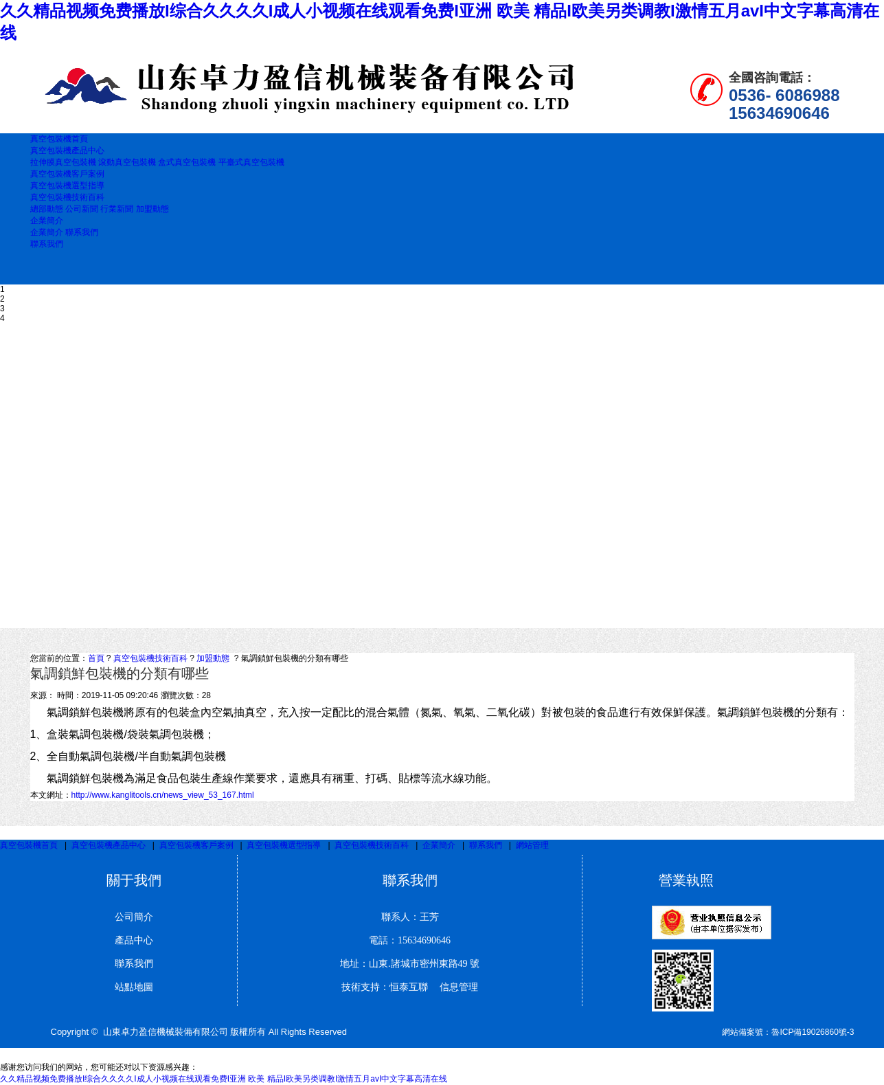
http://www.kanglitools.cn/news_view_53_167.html (162, 795)
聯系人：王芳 (410, 917)
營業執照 (686, 880)
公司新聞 (81, 209)
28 (206, 695)
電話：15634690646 (410, 940)
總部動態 (46, 209)
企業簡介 (46, 232)
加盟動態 (152, 209)
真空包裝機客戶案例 (196, 845)
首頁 (96, 658)
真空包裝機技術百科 (150, 658)
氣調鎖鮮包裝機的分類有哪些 (294, 658)
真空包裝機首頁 (29, 845)
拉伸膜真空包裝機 (64, 162)
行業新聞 (116, 209)
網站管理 (532, 845)
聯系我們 (81, 232)
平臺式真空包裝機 (251, 162)
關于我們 (133, 880)
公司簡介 (134, 917)
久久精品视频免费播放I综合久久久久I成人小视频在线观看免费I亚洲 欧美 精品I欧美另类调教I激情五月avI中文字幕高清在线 (223, 1079)
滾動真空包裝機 (128, 162)
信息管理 (454, 987)
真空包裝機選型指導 (284, 845)
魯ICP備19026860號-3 (812, 1032)
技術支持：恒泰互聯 (384, 987)
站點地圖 (134, 987)
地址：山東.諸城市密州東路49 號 (409, 964)
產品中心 (134, 940)
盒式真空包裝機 (187, 162)
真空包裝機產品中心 (108, 845)
